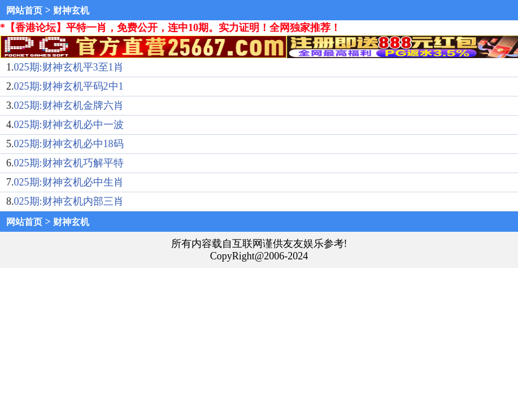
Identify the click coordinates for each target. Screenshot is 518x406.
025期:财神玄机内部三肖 (69, 201)
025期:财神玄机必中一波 (69, 124)
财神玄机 (71, 10)
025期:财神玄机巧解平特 (69, 163)
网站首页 (24, 10)
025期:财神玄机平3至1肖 (69, 67)
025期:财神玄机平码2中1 (69, 86)
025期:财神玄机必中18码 (69, 143)
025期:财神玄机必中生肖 (69, 182)
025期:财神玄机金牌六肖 (69, 105)
